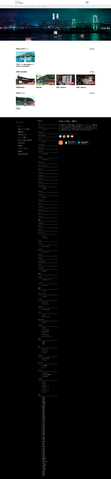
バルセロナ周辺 (45, 374)
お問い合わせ (21, 143)
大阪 (43, 463)
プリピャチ (44, 154)
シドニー (44, 296)
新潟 (43, 453)
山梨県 (43, 468)
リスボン (44, 322)
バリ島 (43, 188)
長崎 (43, 472)
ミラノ (43, 388)
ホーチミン (44, 285)
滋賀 (43, 426)
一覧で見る (91, 49)
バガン (43, 197)
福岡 (43, 433)
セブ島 (43, 271)
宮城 (43, 428)
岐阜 (43, 423)
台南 (43, 342)
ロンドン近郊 (45, 358)
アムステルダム (45, 309)
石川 (43, 448)
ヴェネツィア (45, 387)
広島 (43, 450)
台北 (43, 343)
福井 (43, 412)
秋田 (43, 407)
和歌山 (43, 418)
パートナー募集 (22, 137)
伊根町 (38, 6)
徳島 (43, 397)
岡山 (43, 445)
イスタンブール (45, 279)
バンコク (44, 352)
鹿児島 (43, 402)
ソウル (43, 291)
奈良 (43, 451)
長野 (43, 456)
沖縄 (43, 434)
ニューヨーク (45, 329)
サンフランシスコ (46, 336)
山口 (43, 404)
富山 (43, 414)
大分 (43, 436)
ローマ (43, 392)
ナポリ (43, 382)
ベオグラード (45, 159)
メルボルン (44, 237)
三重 (43, 470)
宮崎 (43, 409)
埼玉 (43, 421)
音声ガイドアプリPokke (24, 129)
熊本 (43, 416)
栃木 (43, 443)
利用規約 (20, 145)
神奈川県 (44, 461)
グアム (43, 328)
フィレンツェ (45, 390)
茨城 (43, 455)
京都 (32, 6)
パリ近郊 (44, 365)
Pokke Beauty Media (23, 154)
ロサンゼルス (45, 331)
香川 (43, 431)
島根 (43, 473)
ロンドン (44, 360)
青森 (43, 429)
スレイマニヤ (45, 246)
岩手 (43, 424)
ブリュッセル (45, 304)
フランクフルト (45, 316)
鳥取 (43, 401)
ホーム (17, 6)
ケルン (43, 315)
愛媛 (43, 438)
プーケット (44, 351)
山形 (43, 419)
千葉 (43, 439)
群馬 (43, 460)
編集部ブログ (21, 131)
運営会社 (20, 151)
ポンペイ (44, 383)
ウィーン (44, 236)
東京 (43, 475)
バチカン (44, 385)
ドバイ (43, 141)
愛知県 (43, 458)
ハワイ (43, 333)
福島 (43, 411)
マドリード (44, 373)
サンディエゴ (45, 334)
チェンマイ (44, 349)
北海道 (43, 465)
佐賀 (43, 399)
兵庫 (43, 441)
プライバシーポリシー (23, 148)
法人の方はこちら (22, 134)
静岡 (43, 446)
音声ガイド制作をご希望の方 (25, 140)
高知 (43, 406)
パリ (43, 367)
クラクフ (44, 129)
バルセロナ (44, 376)
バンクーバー (45, 252)
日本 (27, 6)
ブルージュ (44, 302)
